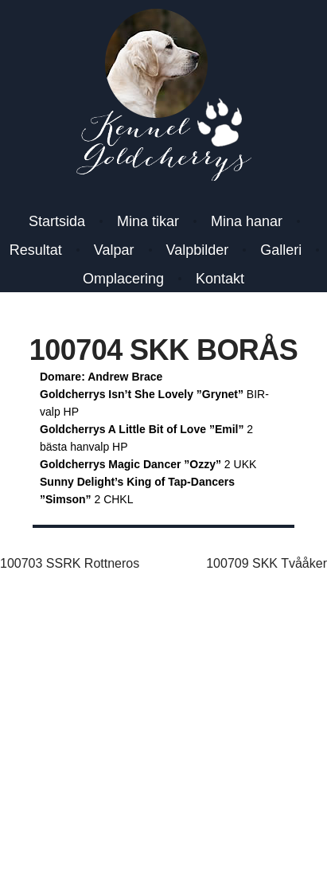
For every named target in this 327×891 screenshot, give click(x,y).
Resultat (36, 250)
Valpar (114, 250)
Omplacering (123, 279)
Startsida (57, 221)
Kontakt (220, 279)
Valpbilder (197, 250)
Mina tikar (148, 221)
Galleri (281, 250)
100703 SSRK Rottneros (69, 563)
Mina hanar (246, 221)
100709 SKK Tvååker (266, 563)
